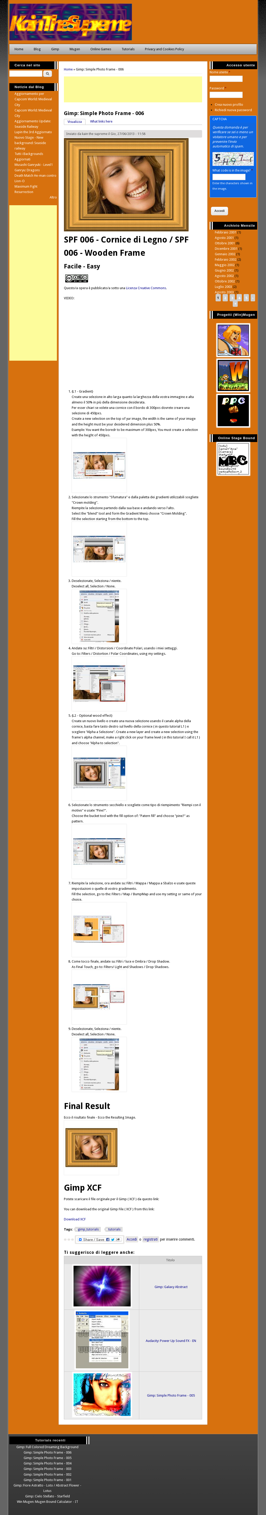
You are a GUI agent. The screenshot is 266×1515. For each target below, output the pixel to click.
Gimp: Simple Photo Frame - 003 (47, 1469)
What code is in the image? (232, 170)
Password (218, 88)
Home (19, 49)
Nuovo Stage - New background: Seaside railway (30, 143)
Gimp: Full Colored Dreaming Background (47, 1447)
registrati (151, 1239)
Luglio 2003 (223, 287)
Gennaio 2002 (225, 254)
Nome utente (220, 72)
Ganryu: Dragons (27, 170)
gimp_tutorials (88, 1229)
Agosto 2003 (224, 292)
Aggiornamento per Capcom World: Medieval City (33, 99)
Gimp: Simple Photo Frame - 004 (47, 1463)
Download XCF (75, 1219)
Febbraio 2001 (225, 232)
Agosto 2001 (224, 238)
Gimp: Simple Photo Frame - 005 (171, 1395)
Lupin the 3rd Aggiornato (33, 132)
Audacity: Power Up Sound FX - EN (171, 1341)
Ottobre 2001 (225, 243)
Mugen (75, 49)
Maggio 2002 (225, 265)
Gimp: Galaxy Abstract (171, 1287)
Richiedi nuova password (233, 110)
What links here (101, 121)
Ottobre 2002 (225, 281)
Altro (53, 197)
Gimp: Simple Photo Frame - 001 (47, 1480)
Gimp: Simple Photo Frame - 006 (47, 1452)
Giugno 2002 (224, 270)
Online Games (100, 49)
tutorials (114, 1229)
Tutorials (128, 49)
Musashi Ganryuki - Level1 (34, 165)
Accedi (132, 1239)
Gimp (55, 49)
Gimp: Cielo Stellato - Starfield (47, 1496)
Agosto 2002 (224, 276)
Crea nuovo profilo (229, 104)
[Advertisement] (133, 89)
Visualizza (76, 121)
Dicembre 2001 (226, 249)
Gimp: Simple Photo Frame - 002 (47, 1474)
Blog (37, 49)
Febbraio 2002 (225, 259)
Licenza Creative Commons (146, 288)
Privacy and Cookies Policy (164, 49)
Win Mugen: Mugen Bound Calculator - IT (47, 1502)
